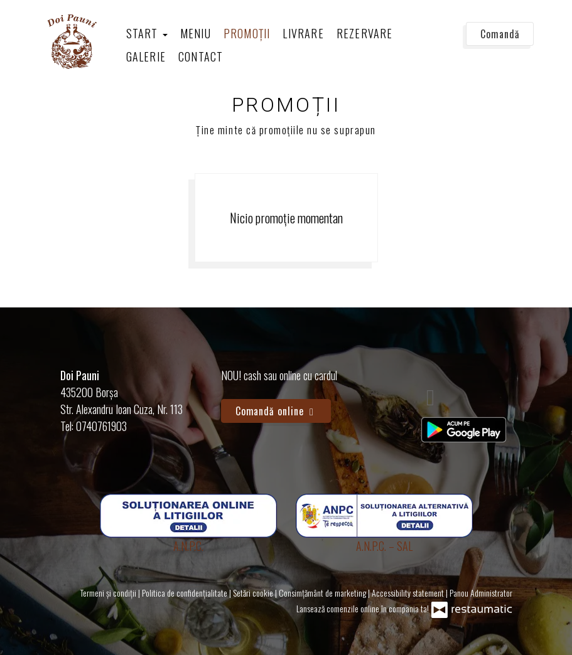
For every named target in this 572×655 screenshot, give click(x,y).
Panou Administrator (481, 592)
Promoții (247, 33)
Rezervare (365, 33)
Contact (200, 56)
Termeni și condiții (109, 592)
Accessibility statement (409, 592)
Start (147, 33)
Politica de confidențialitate (185, 592)
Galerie (146, 56)
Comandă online (276, 410)
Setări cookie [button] (254, 592)
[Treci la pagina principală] (70, 40)
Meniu (195, 33)
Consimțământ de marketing (323, 592)
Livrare (303, 33)
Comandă (499, 33)
